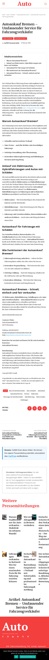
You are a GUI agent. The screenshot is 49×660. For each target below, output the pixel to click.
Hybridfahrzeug (29, 397)
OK (16, 657)
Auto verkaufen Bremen (32, 108)
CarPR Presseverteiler (11, 43)
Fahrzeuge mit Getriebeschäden (13, 397)
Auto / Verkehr (7, 38)
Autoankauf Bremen (16, 394)
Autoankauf (41, 391)
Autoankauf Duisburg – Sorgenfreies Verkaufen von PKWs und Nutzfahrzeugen (12, 435)
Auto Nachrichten (20, 38)
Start (3, 15)
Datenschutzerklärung (28, 657)
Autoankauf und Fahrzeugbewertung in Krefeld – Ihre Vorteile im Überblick (37, 435)
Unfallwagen (24, 400)
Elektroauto (34, 394)
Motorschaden (40, 397)
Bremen (26, 394)
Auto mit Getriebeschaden (17, 391)
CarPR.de (12, 456)
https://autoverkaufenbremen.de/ (18, 335)
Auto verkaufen (31, 391)
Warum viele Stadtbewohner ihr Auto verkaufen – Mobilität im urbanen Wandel (15, 525)
